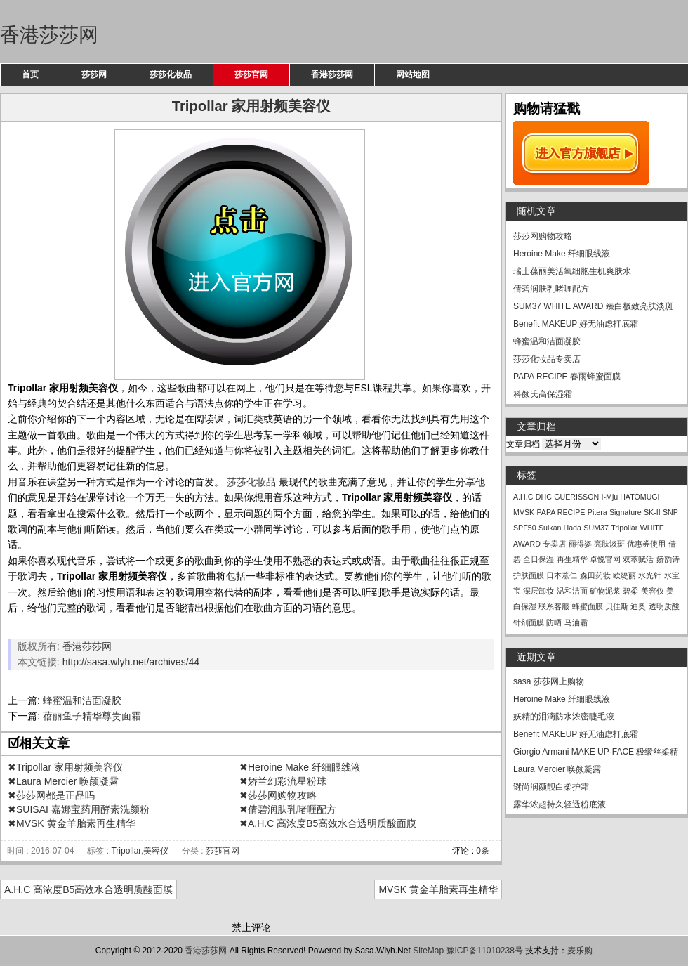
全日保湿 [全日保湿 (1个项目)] (538, 559)
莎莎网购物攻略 (542, 236)
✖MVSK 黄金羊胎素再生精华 (71, 823)
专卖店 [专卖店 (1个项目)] (554, 544)
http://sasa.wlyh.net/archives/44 (130, 661)
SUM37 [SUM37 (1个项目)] (596, 527)
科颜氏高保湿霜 (542, 394)
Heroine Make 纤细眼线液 (561, 254)
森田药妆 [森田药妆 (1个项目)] (595, 575)
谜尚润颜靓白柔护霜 (551, 787)
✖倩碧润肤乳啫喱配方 (287, 809)
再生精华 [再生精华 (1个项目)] (572, 559)
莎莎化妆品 (171, 74)
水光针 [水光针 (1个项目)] (649, 575)
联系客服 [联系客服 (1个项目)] (553, 606)
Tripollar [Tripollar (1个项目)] (624, 527)
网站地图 (413, 74)
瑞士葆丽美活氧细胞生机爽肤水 (572, 271)
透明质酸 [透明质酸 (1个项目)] (664, 606)
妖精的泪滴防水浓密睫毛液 (563, 717)
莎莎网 (94, 74)
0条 (482, 851)
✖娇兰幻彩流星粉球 (282, 781)
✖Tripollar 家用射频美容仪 (65, 767)
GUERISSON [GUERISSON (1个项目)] (576, 496)
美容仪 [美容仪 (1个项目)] (652, 591)
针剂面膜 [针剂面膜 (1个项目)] (528, 622)
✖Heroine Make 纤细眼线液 (300, 767)
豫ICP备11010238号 (484, 950)
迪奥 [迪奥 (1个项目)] (638, 606)
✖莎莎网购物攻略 (278, 795)
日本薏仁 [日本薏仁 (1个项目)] (561, 575)
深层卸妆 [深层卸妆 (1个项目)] (538, 591)
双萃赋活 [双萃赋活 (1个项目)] (638, 559)
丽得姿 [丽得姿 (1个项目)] (580, 544)
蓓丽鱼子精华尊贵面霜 (92, 716)
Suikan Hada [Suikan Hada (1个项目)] (559, 527)
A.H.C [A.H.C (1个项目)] (523, 496)
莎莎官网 (251, 74)
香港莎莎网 (49, 35)
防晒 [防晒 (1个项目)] (554, 622)
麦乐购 (580, 950)
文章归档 (523, 444)
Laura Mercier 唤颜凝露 (557, 769)
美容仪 (155, 851)
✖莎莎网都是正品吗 (51, 795)
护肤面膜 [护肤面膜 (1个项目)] (528, 575)
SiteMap (428, 950)
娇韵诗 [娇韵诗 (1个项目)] (668, 559)
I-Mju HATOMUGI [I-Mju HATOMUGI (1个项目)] (631, 496)
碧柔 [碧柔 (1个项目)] (630, 591)
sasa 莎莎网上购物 (548, 681)
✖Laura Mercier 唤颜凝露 (63, 781)
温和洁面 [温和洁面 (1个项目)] (572, 591)
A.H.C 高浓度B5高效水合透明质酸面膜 (88, 889)
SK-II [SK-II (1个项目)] (652, 512)
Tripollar (125, 851)
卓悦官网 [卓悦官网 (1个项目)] (605, 559)
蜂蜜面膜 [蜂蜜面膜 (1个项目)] (587, 606)
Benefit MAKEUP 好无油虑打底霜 (576, 324)
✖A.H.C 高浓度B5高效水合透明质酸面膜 (327, 823)
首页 (30, 74)
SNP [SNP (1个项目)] (670, 512)
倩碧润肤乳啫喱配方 (551, 289)
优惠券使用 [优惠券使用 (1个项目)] (646, 544)
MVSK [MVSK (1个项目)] (523, 512)
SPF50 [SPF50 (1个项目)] (524, 527)
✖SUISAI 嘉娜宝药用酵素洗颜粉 (79, 809)
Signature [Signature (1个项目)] (625, 512)
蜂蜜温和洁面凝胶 (82, 700)
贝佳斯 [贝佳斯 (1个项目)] (616, 606)
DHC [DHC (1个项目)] (544, 496)
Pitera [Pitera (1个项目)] (597, 512)
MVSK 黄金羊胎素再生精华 (438, 889)
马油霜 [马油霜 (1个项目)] (576, 622)
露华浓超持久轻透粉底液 (559, 804)
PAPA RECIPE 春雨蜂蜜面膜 (567, 376)
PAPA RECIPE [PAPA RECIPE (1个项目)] (561, 512)
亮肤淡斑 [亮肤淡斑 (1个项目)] (609, 544)
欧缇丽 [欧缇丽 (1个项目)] (624, 575)
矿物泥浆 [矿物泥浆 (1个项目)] (605, 591)
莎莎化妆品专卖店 (547, 359)
